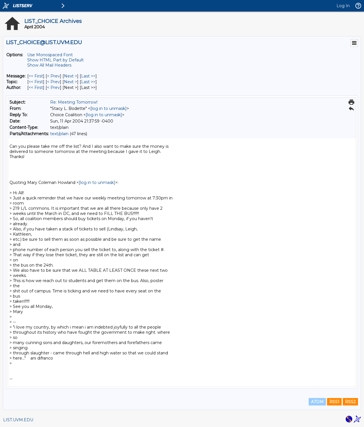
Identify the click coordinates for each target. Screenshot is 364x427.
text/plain (59, 133)
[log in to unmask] (108, 108)
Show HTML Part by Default (55, 60)
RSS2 (350, 401)
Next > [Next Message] (70, 76)
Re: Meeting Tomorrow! (73, 102)
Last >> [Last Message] (88, 76)
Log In (343, 5)
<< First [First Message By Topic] (36, 81)
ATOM (317, 401)
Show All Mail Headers (49, 65)
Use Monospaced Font (50, 54)
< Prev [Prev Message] (53, 76)
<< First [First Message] (36, 76)
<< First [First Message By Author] (36, 87)
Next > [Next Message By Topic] (70, 81)
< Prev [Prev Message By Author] (53, 87)
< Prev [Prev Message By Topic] (53, 81)
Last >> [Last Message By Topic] (88, 81)
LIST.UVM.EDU (18, 419)
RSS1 (334, 401)
